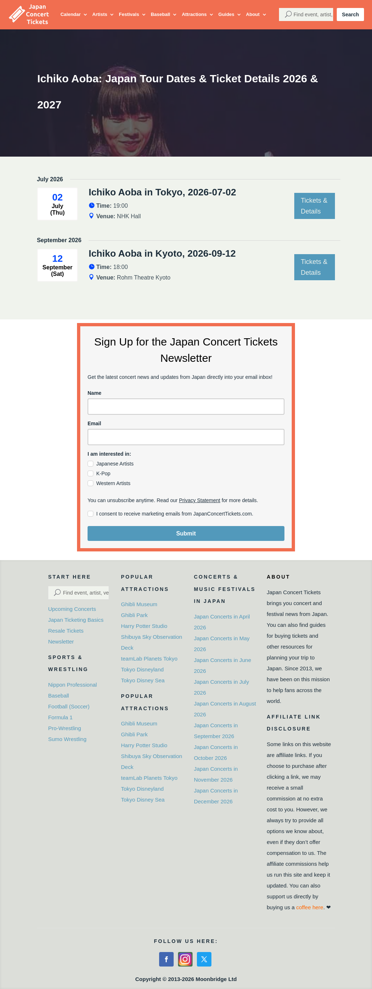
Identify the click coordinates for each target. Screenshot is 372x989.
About (253, 14)
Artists (99, 14)
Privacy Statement (200, 500)
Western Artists (113, 483)
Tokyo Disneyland (142, 669)
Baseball (160, 14)
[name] (186, 406)
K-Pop (103, 473)
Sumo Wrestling (67, 739)
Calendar (70, 14)
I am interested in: (109, 454)
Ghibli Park (134, 615)
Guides (226, 14)
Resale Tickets (66, 631)
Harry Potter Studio (144, 626)
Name (94, 393)
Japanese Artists (115, 464)
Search (350, 14)
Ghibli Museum (139, 604)
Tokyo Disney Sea (143, 680)
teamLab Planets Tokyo (149, 658)
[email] (186, 437)
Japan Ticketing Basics (76, 620)
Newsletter (61, 641)
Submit (186, 533)
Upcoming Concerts (72, 609)
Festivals (129, 14)
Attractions (194, 14)
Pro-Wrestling (64, 728)
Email (94, 423)
